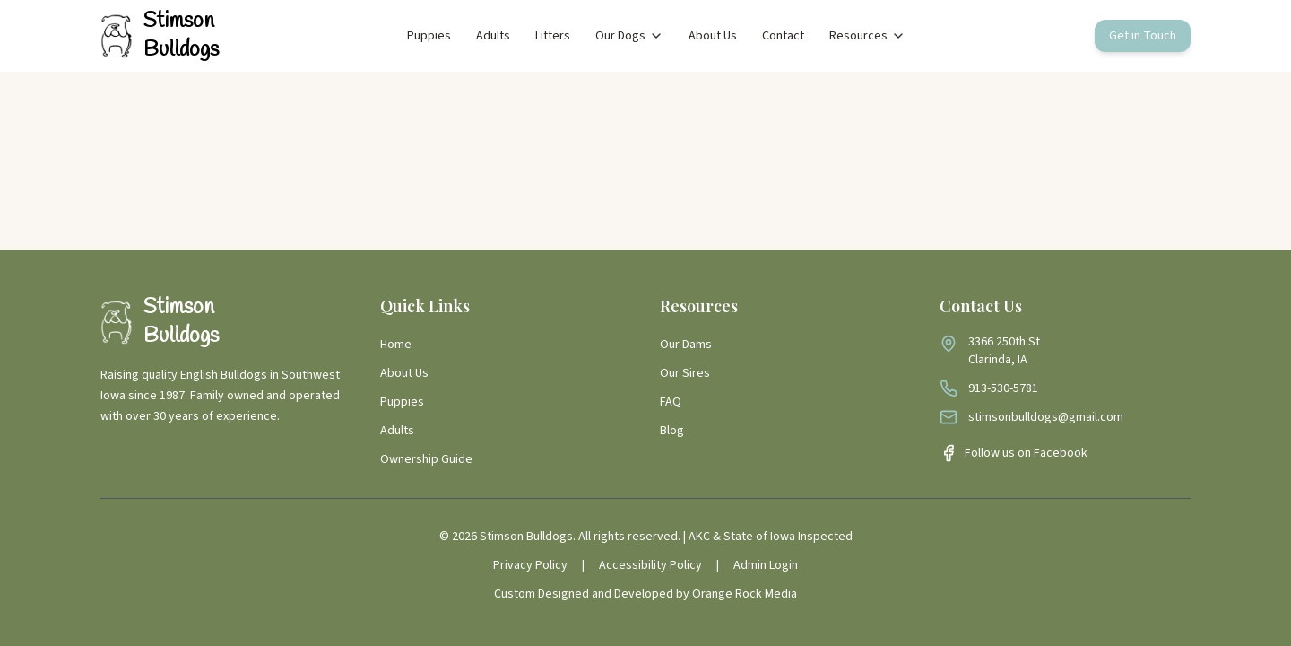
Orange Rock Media (744, 594)
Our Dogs (629, 36)
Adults (493, 36)
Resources (867, 36)
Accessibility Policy (650, 565)
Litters (552, 36)
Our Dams (686, 345)
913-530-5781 (1003, 388)
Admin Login (765, 565)
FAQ (670, 402)
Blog (672, 431)
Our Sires (685, 373)
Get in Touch (1142, 36)
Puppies (429, 36)
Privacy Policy (530, 565)
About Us (713, 36)
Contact (783, 36)
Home (396, 345)
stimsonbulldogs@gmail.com (1045, 417)
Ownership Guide (426, 459)
